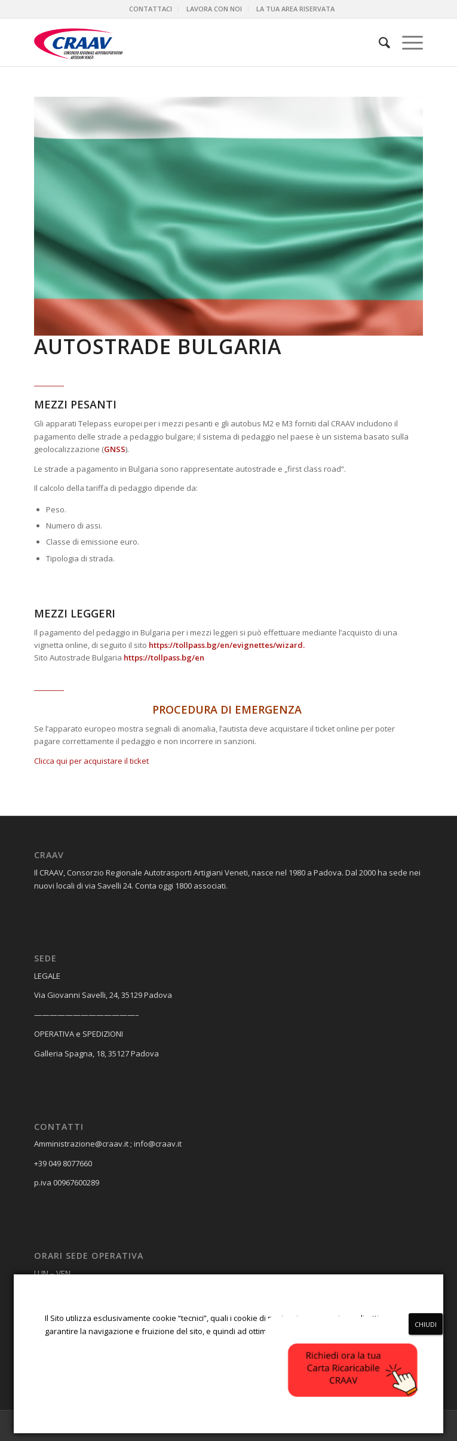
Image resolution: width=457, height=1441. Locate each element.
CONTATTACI (150, 8)
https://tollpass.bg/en (164, 657)
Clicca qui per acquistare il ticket (91, 760)
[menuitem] (151, 9)
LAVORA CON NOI (214, 8)
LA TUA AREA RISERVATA (295, 8)
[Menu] (406, 42)
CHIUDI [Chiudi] (426, 1324)
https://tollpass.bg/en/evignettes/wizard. (227, 645)
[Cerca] (378, 42)
